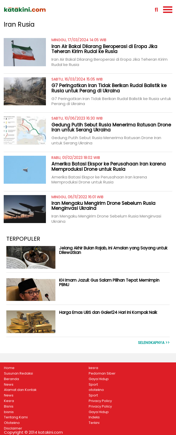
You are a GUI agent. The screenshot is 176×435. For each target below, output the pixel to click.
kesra (93, 368)
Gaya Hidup (99, 379)
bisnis (9, 412)
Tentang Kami (16, 417)
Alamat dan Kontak (20, 390)
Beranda (11, 379)
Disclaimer (13, 428)
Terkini (94, 423)
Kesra (9, 401)
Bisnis (8, 406)
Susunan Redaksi (18, 373)
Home (9, 368)
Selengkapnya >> (154, 343)
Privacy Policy (100, 401)
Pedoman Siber (102, 373)
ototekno (96, 390)
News (8, 384)
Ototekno (12, 423)
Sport (93, 384)
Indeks (94, 417)
